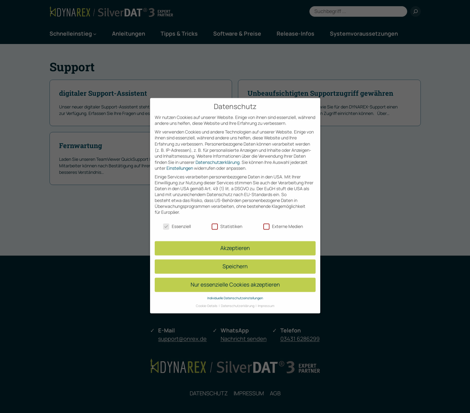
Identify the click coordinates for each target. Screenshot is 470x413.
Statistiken (227, 221)
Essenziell (177, 221)
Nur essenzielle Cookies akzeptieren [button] (235, 279)
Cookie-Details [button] (207, 300)
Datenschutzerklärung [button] (238, 300)
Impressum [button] (266, 300)
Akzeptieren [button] (235, 242)
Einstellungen (179, 163)
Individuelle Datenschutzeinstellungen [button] (235, 293)
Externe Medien (283, 221)
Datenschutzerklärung (217, 157)
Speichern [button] (235, 261)
